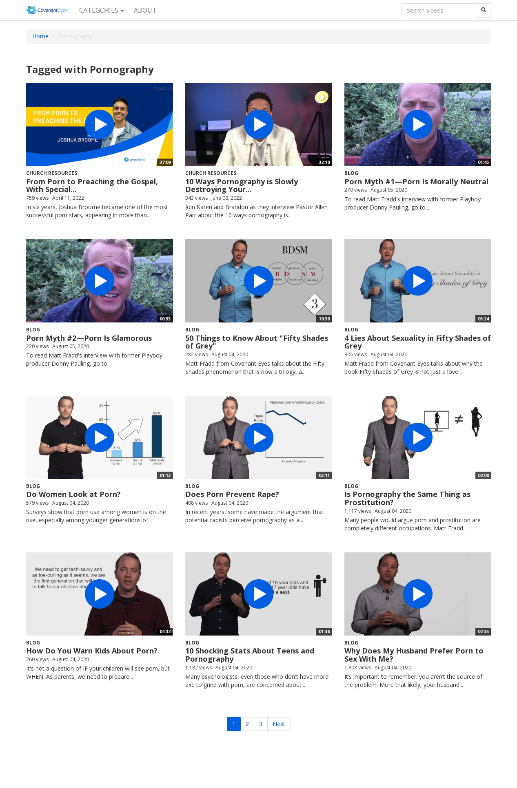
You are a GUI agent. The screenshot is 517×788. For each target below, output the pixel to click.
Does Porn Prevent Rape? (232, 494)
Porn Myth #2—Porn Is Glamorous (89, 338)
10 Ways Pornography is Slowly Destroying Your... (241, 185)
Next (279, 724)
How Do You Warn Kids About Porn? (92, 651)
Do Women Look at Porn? (73, 494)
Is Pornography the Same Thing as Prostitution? (407, 498)
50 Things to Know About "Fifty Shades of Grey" (256, 342)
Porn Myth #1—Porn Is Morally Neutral (416, 181)
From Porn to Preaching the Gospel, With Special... (92, 185)
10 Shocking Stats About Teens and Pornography (249, 655)
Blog (351, 173)
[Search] (483, 10)
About (145, 10)
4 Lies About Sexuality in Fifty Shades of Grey (417, 342)
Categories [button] (101, 10)
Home (40, 36)
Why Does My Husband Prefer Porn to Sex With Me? (414, 655)
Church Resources (51, 173)
